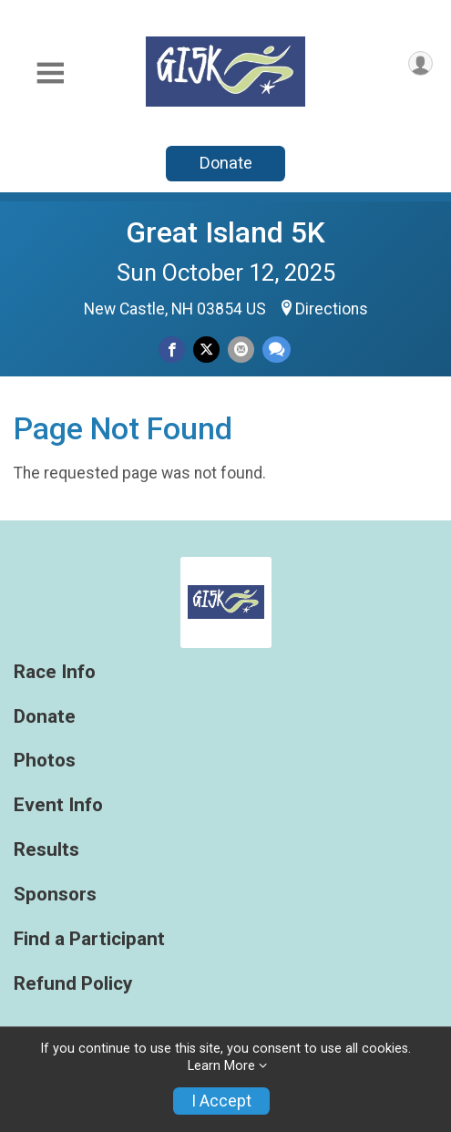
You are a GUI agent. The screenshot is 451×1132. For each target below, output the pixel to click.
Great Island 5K (225, 232)
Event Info (58, 805)
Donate (226, 162)
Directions (331, 309)
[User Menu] (420, 63)
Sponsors (55, 894)
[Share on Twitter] (206, 349)
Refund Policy (73, 983)
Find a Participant (89, 939)
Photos (45, 760)
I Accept (221, 1101)
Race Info (55, 672)
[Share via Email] (241, 349)
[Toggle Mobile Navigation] (50, 73)
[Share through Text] (276, 349)
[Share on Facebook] (172, 349)
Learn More (221, 1066)
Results (46, 849)
